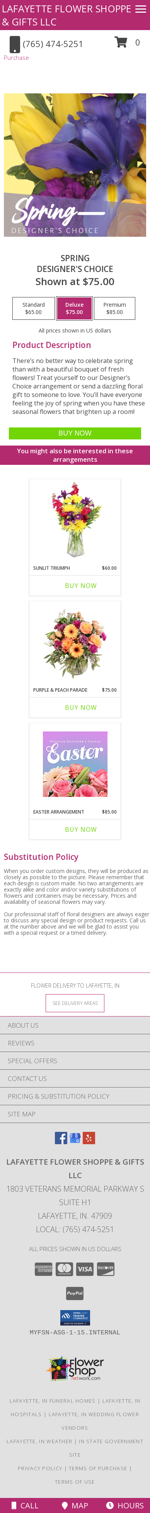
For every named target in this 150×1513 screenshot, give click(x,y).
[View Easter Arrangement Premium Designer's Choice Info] (75, 764)
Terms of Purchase (98, 1468)
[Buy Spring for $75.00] (75, 433)
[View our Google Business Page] (75, 1141)
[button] (127, 45)
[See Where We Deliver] (75, 1002)
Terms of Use (75, 1481)
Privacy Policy (40, 1468)
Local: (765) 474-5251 (75, 1229)
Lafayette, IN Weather (39, 1441)
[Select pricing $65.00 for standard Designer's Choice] (34, 308)
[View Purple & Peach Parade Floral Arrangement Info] (75, 642)
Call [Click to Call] (25, 1505)
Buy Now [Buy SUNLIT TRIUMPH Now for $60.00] (81, 585)
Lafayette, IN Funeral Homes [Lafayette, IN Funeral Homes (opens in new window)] (53, 1400)
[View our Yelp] (89, 1141)
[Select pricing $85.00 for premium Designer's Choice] (114, 308)
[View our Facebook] (61, 1141)
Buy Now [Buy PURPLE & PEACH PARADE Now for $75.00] (81, 707)
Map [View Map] (75, 1505)
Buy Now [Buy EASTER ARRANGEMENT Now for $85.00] (81, 829)
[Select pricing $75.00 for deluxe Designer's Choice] (74, 308)
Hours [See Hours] (125, 1505)
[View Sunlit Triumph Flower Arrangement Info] (75, 520)
